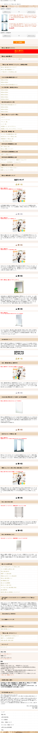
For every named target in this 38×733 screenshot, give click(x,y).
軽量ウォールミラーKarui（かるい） (9, 167)
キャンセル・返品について (7, 724)
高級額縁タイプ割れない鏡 (7, 138)
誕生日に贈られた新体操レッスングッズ (10, 592)
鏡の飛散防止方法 (5, 580)
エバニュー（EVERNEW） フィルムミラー (11, 162)
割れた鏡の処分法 (5, 571)
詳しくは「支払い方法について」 (6, 658)
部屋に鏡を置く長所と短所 (7, 640)
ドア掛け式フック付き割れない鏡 (8, 71)
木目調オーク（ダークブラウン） (8, 126)
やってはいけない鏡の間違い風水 (8, 587)
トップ (1, 4)
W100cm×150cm (5, 99)
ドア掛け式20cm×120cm (6, 141)
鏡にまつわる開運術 (5, 582)
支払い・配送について (6, 722)
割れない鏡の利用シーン (6, 578)
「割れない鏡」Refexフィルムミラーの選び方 (11, 59)
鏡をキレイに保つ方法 (6, 585)
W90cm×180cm (4, 82)
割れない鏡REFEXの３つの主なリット (10, 635)
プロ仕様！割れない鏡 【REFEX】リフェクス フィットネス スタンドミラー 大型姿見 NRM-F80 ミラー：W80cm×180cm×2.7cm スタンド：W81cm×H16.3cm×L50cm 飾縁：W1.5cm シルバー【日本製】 (23, 16)
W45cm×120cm (4, 111)
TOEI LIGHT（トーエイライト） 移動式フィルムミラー (14, 159)
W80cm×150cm (4, 97)
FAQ (2, 729)
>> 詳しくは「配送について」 (8, 674)
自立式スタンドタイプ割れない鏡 (8, 136)
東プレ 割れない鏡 (5, 146)
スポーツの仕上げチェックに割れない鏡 (10, 566)
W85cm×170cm (4, 80)
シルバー (3, 117)
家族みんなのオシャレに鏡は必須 (8, 576)
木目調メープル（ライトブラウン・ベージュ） (12, 128)
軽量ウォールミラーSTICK (7, 170)
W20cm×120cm (4, 107)
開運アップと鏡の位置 (6, 573)
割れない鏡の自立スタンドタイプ (8, 67)
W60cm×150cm (4, 94)
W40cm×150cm (4, 92)
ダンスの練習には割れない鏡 (7, 569)
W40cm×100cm (4, 109)
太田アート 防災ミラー (6, 154)
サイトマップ (4, 647)
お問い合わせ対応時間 (6, 727)
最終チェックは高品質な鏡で (7, 638)
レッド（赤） (4, 124)
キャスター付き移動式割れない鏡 (8, 134)
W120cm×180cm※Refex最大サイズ (9, 84)
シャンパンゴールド (5, 119)
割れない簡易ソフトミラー (7, 148)
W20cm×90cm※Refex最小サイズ (8, 104)
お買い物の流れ (5, 717)
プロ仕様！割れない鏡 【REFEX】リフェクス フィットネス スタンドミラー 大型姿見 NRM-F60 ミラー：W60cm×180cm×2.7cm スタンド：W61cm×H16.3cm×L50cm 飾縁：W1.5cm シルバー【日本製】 (23, 25)
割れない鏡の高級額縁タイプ (7, 69)
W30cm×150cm (4, 90)
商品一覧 (3, 714)
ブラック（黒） (4, 121)
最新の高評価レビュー (6, 629)
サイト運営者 (4, 719)
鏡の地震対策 (4, 589)
